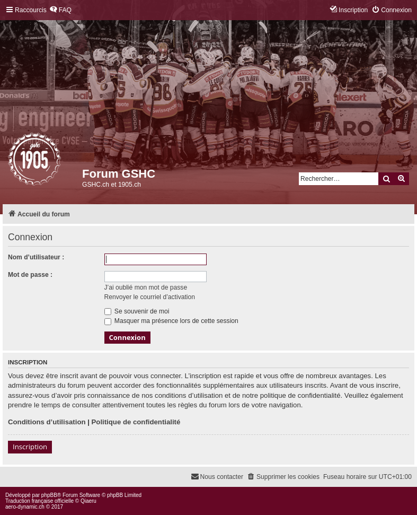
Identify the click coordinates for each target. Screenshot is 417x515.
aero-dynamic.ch (25, 507)
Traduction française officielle (39, 501)
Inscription (30, 446)
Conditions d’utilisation (47, 422)
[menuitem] (60, 10)
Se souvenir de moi (137, 311)
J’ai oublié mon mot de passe (146, 287)
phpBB (49, 495)
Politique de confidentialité (136, 422)
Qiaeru (88, 501)
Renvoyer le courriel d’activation (149, 297)
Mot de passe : (30, 274)
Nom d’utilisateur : (36, 257)
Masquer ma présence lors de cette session (171, 321)
